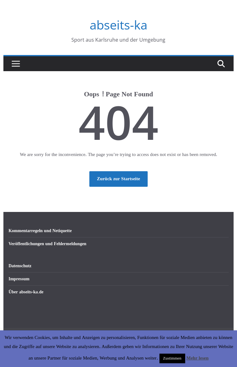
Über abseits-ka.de (25, 292)
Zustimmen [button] (172, 358)
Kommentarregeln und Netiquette (40, 231)
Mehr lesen (197, 358)
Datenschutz (19, 266)
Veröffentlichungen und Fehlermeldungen (47, 244)
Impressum (18, 279)
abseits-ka (118, 24)
